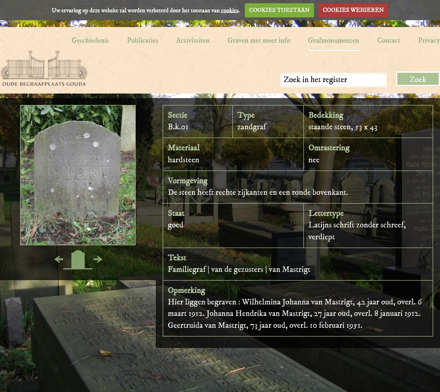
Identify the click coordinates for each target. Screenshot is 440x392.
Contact (389, 40)
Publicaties (142, 40)
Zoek (418, 80)
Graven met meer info (259, 40)
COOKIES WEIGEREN (353, 10)
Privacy (429, 40)
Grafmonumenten (333, 40)
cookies (229, 10)
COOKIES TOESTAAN (279, 10)
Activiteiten (192, 40)
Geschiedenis (90, 40)
